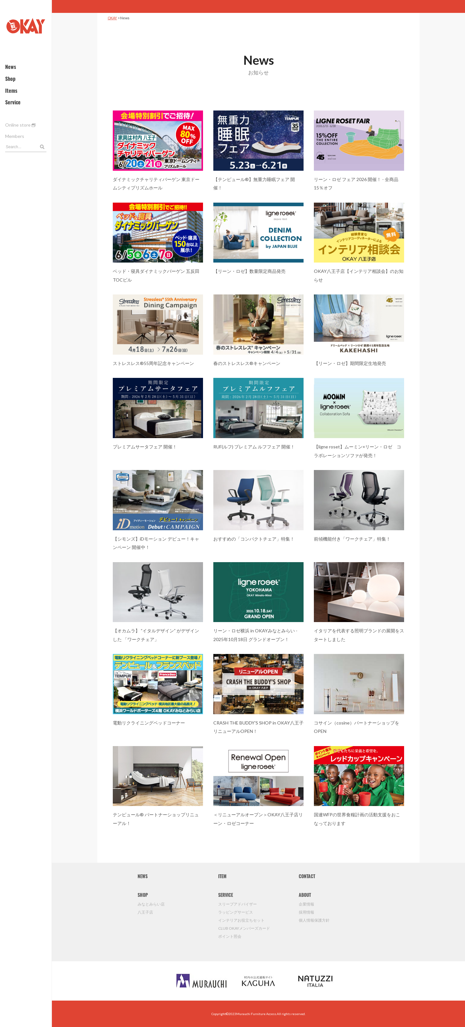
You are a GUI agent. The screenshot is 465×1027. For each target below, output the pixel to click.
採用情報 (306, 912)
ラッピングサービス (235, 912)
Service (13, 103)
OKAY (112, 18)
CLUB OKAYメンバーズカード (244, 928)
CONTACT (307, 877)
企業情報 (306, 904)
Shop (10, 79)
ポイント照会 (229, 936)
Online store (20, 125)
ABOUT (305, 895)
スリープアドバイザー (237, 904)
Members (14, 136)
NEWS (143, 877)
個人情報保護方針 (314, 920)
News (10, 67)
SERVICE (225, 895)
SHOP (143, 895)
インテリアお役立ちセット (241, 920)
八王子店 (145, 912)
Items (11, 91)
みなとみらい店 (151, 904)
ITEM (222, 877)
